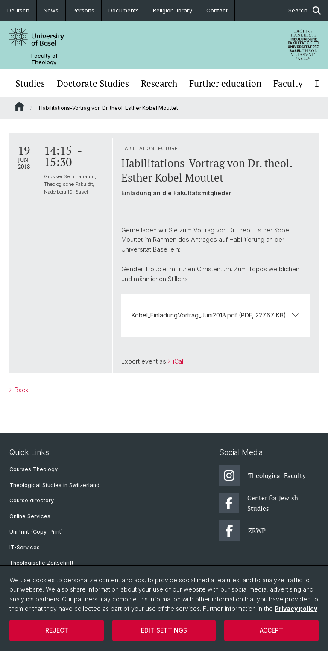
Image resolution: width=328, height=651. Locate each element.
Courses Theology (33, 469)
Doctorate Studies (93, 83)
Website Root (19, 106)
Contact (217, 10)
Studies (30, 83)
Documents (123, 10)
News (51, 10)
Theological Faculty (262, 475)
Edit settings (164, 630)
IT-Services (24, 547)
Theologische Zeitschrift (41, 563)
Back (20, 389)
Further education (225, 83)
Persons (83, 10)
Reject (56, 630)
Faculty (288, 83)
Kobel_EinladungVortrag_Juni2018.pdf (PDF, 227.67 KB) (216, 315)
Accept (271, 630)
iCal (177, 361)
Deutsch (18, 10)
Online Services (29, 516)
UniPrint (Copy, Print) (36, 531)
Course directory (31, 500)
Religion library (172, 10)
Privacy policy (296, 608)
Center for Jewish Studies (259, 503)
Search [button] (304, 10)
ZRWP (242, 530)
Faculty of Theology (44, 59)
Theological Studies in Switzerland (54, 485)
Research (159, 83)
